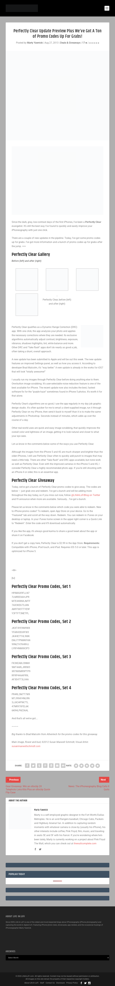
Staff (42, 983)
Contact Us (50, 983)
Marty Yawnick (35, 42)
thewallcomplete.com (85, 843)
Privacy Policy (72, 983)
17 (84, 42)
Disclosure (60, 983)
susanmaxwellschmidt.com (26, 746)
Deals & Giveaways (70, 42)
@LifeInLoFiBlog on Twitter (85, 495)
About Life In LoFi (31, 983)
